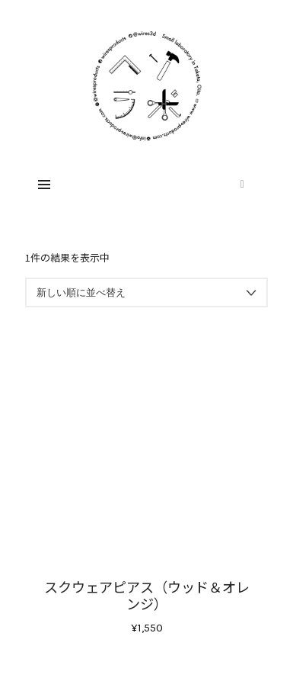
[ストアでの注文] (146, 293)
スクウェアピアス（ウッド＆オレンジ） (147, 595)
